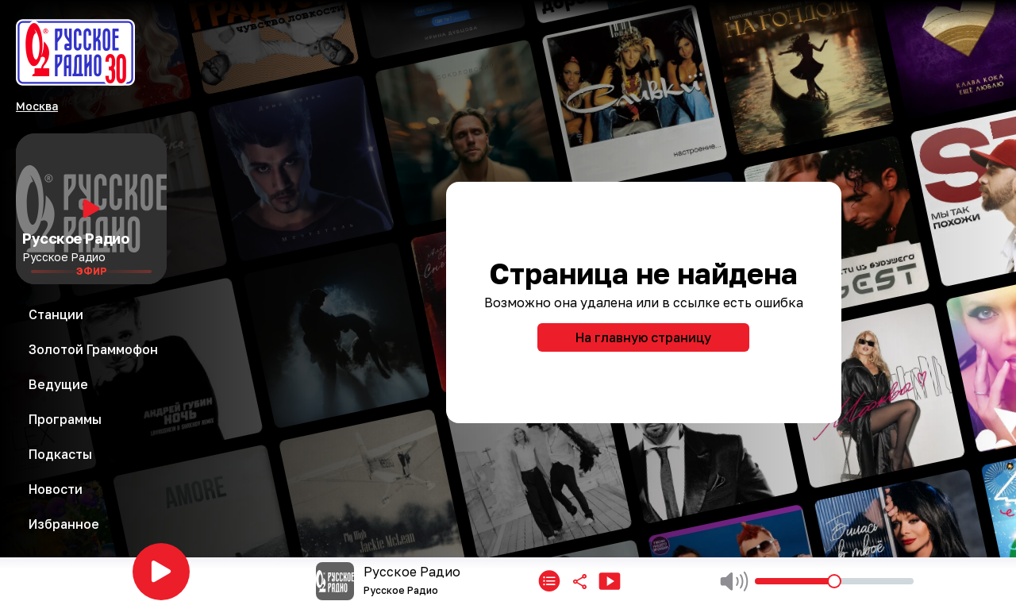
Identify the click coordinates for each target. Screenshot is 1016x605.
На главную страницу (643, 337)
